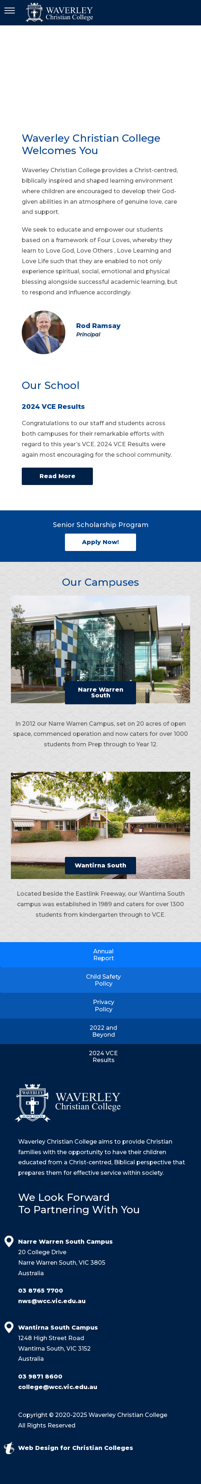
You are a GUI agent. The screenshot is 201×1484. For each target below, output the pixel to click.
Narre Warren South (100, 692)
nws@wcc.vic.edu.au (52, 1301)
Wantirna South (100, 865)
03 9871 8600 (40, 1376)
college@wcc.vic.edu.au (57, 1387)
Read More (57, 476)
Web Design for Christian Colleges (75, 1447)
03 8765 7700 (40, 1290)
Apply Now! (100, 542)
